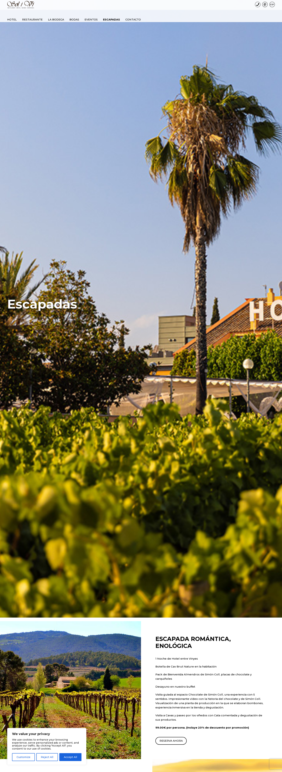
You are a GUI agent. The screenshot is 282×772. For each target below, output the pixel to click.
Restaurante (32, 19)
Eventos (91, 19)
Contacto (133, 19)
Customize (23, 757)
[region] (46, 746)
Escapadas (111, 19)
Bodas (74, 19)
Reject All (47, 757)
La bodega (56, 19)
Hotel (12, 19)
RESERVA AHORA (172, 740)
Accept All (70, 757)
